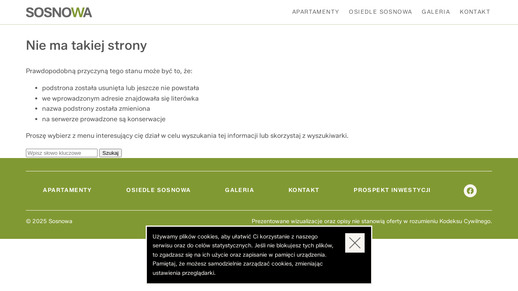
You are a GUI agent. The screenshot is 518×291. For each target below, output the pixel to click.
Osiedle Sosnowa (380, 11)
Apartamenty (315, 11)
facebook (470, 190)
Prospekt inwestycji (392, 190)
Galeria (436, 11)
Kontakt (475, 11)
